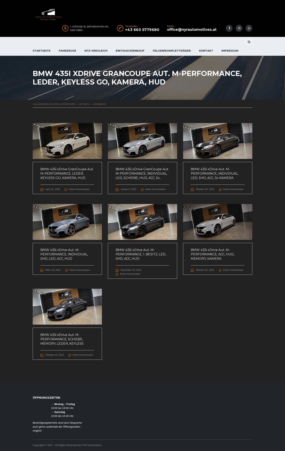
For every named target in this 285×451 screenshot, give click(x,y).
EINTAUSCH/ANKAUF (130, 50)
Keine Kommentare (79, 189)
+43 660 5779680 (142, 30)
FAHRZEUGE (67, 50)
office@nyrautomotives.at (192, 29)
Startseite (41, 50)
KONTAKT (206, 50)
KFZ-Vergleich (96, 50)
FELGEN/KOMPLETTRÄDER (172, 50)
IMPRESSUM (229, 50)
